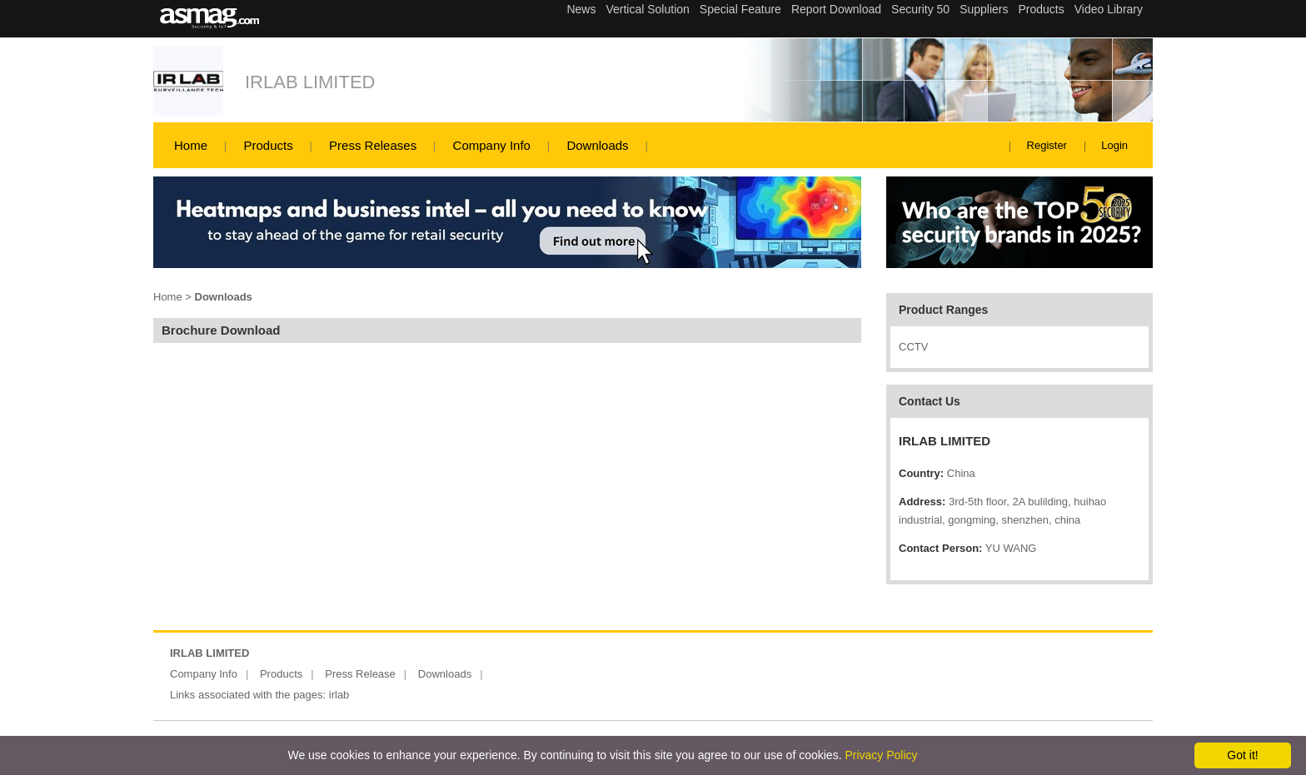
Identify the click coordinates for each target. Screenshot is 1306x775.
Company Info (492, 145)
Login (1114, 145)
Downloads (597, 145)
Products (267, 145)
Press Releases (372, 145)
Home (190, 145)
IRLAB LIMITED (310, 82)
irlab (339, 694)
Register (1047, 145)
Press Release (360, 674)
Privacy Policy (881, 755)
